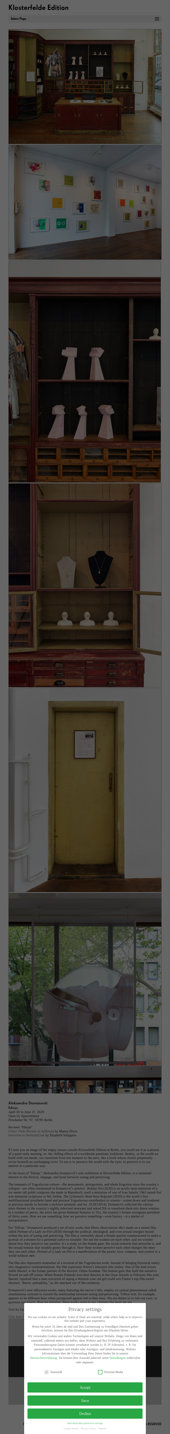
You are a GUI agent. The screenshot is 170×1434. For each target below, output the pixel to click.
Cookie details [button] (71, 1428)
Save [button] (85, 1400)
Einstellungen (118, 1358)
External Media (110, 1372)
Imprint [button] (102, 1428)
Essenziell (53, 1372)
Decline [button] (85, 1413)
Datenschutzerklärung (43, 1358)
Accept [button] (85, 1387)
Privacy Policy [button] (89, 1428)
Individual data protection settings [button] (85, 1423)
